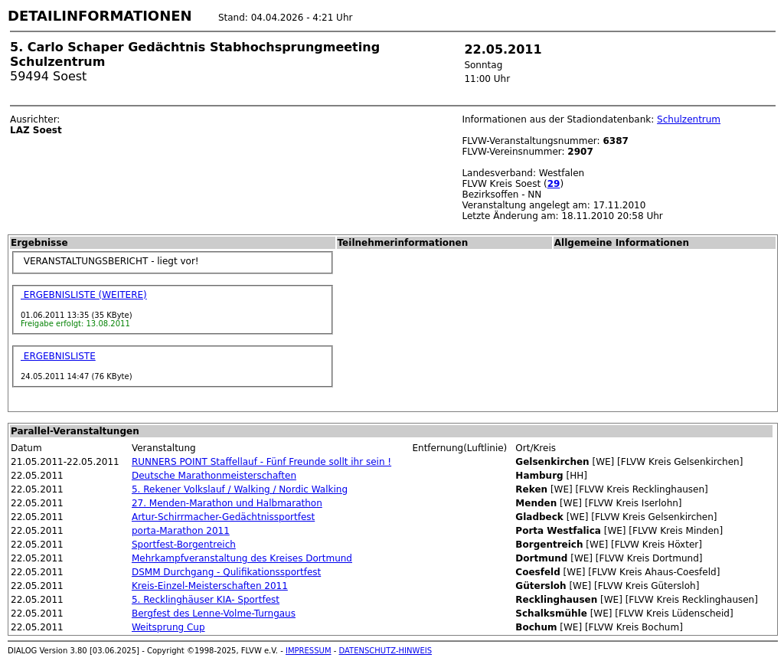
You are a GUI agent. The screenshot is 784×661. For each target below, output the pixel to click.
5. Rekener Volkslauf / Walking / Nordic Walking (240, 489)
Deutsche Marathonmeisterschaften (214, 475)
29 (553, 183)
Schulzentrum (688, 119)
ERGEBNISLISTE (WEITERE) (84, 295)
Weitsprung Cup (168, 627)
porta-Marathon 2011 (181, 530)
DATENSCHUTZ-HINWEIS (386, 650)
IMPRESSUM (309, 650)
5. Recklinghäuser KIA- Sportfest (205, 599)
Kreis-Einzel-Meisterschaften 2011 (210, 586)
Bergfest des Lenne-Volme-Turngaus (214, 613)
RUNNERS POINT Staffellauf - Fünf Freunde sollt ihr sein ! (261, 461)
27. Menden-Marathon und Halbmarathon (227, 503)
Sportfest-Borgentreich (184, 544)
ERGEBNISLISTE (58, 356)
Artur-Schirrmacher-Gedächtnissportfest (223, 517)
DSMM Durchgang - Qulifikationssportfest (226, 572)
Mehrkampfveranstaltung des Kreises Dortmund (242, 558)
